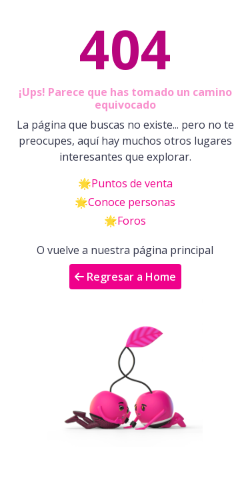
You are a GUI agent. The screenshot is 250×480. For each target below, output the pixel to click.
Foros (131, 220)
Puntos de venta (132, 183)
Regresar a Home (125, 276)
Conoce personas (131, 202)
